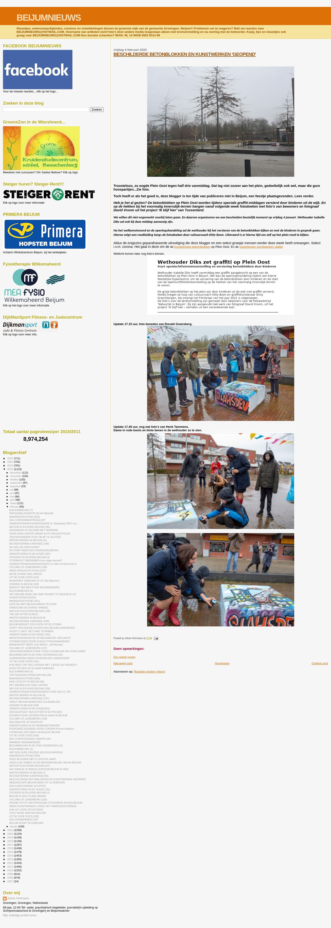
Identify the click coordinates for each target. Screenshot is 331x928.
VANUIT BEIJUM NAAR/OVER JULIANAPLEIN (34, 701)
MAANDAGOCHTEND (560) (24, 678)
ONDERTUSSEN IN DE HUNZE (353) (29, 634)
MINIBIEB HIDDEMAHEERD (24, 742)
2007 (10, 881)
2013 (10, 859)
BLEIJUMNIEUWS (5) (21, 671)
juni (12, 493)
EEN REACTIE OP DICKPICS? (26, 722)
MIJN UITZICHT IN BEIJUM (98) (26, 681)
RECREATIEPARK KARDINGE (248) (29, 621)
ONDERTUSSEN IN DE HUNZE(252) (29, 708)
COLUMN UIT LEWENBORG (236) (28, 718)
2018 (10, 840)
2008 (10, 877)
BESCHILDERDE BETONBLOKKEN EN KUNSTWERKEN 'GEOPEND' (185, 54)
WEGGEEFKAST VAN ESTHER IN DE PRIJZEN (35, 712)
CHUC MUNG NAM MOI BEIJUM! (27, 812)
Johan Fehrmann (18, 898)
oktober (14, 479)
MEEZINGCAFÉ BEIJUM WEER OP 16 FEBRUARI (37, 782)
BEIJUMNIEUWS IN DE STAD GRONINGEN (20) (36, 654)
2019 (10, 837)
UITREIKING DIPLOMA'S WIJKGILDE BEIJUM (34, 732)
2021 (10, 829)
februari (15, 506)
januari (14, 826)
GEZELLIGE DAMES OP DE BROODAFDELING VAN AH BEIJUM (45, 762)
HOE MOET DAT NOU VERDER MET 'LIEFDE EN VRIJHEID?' (43, 664)
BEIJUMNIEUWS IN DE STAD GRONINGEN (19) (36, 745)
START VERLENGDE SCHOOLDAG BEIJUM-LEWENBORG (42, 627)
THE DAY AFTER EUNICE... (24, 614)
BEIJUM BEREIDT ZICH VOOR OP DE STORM (35, 624)
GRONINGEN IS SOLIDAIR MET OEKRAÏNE (33, 530)
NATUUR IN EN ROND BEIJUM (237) (29, 765)
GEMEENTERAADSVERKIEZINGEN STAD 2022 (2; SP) (40, 691)
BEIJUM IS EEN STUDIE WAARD (27, 796)
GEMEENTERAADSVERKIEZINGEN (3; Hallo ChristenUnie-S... (43, 564)
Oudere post (319, 663)
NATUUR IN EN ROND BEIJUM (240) (29, 526)
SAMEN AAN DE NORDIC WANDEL (29, 607)
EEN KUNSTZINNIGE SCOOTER (27, 786)
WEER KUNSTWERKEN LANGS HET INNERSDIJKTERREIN (42, 806)
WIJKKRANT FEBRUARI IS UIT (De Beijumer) (34, 580)
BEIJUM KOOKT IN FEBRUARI (26, 823)
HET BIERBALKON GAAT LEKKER (28, 685)
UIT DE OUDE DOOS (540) (24, 735)
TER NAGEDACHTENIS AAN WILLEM (30, 675)
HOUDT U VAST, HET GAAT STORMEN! (31, 631)
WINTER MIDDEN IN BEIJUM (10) (28, 540)
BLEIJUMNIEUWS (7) (21, 510)
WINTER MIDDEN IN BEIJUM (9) (27, 617)
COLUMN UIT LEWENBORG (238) (28, 567)
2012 (10, 862)
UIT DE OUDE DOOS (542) (24, 577)
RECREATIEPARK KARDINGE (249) (29, 543)
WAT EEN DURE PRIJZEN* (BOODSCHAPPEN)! (36, 752)
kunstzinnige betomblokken (192, 246)
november (16, 476)
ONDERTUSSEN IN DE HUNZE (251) (29, 789)
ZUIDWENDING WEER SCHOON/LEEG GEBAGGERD (39, 658)
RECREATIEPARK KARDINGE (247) (29, 698)
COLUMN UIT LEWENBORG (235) (28, 799)
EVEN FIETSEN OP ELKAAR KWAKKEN (31, 668)
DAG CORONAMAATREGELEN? (27, 520)
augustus (15, 486)
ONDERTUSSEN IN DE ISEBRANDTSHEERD (34, 725)
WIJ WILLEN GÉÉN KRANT (24, 547)
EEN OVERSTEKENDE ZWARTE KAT (30, 738)
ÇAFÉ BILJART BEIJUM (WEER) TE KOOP (33, 604)
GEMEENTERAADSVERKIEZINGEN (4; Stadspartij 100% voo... (44, 523)
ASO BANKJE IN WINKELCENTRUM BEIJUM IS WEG (39, 769)
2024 (10, 461)
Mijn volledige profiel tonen (20, 915)
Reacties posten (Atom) (149, 671)
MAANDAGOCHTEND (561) (24, 601)
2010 (10, 870)
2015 (10, 851)
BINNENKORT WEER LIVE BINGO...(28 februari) (36, 644)
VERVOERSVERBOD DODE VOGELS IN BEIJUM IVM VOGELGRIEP (47, 651)
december (16, 472)
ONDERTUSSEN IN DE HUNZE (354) (29, 553)
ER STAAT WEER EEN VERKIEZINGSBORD (33, 550)
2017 (10, 844)
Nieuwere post (123, 663)
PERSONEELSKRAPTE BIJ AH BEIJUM (31, 513)
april (13, 499)
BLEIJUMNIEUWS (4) (21, 749)
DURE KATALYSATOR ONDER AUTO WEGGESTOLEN (39, 533)
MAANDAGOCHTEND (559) (24, 755)
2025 (10, 458)
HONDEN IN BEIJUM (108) (24, 705)
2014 (10, 855)
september (16, 482)
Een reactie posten (124, 657)
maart (13, 503)
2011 (10, 866)
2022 (10, 469)
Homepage (222, 663)
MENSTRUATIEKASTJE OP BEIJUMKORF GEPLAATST (40, 638)
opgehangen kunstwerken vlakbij (261, 246)
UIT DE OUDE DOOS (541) (24, 661)
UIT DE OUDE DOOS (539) (24, 816)
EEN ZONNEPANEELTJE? (23, 819)
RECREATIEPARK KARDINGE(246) (29, 775)
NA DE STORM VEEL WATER (25, 574)
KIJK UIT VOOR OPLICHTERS (26, 809)
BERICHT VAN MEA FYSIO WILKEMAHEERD (34, 587)
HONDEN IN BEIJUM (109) (24, 584)
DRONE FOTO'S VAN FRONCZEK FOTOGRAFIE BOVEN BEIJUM (45, 802)
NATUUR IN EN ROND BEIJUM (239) (29, 611)
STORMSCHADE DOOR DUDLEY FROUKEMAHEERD (39, 641)
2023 (10, 465)
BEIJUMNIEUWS (49, 18)
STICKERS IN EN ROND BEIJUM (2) (29, 792)
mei (12, 496)
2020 (10, 833)
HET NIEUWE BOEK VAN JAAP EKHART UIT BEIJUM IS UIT (42, 594)
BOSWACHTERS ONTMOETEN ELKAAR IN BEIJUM (38, 715)
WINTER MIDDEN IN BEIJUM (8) (27, 695)
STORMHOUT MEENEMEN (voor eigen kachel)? (35, 560)
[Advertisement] (23, 361)
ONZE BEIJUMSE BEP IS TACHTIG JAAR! (32, 759)
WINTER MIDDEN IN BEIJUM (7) (27, 772)
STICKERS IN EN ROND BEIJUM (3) (29, 557)
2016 (10, 848)
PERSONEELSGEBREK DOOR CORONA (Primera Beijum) (41, 728)
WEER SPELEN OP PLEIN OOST (27, 570)
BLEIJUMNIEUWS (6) (21, 590)
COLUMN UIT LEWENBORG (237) (28, 648)
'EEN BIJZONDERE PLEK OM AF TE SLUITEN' (35, 537)
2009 (10, 873)
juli (12, 489)
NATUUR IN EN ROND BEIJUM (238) (29, 688)
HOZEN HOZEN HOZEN (22, 597)
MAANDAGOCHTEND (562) (24, 516)
